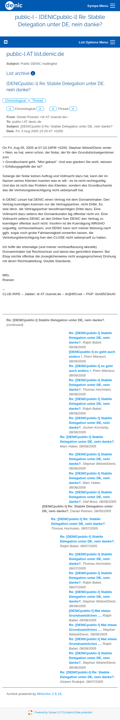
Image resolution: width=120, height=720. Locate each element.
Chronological (15, 100)
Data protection (83, 712)
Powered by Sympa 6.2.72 (49, 712)
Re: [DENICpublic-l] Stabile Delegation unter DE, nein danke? (90, 337)
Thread (37, 100)
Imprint (69, 712)
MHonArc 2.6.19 (49, 694)
